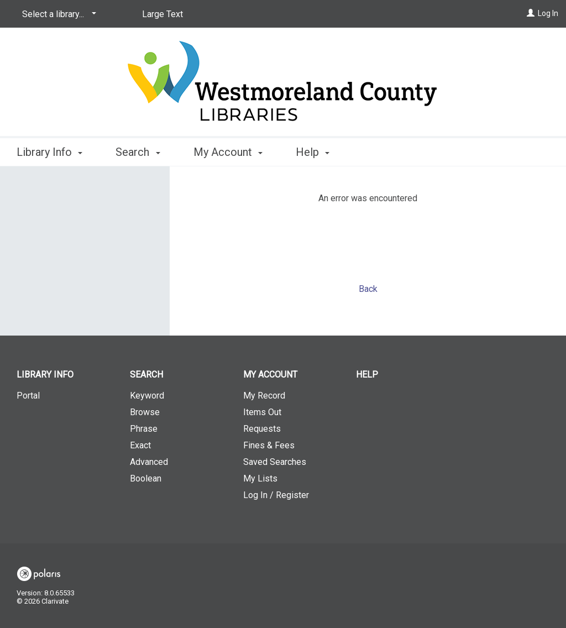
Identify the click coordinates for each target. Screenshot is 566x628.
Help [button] (312, 152)
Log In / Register (276, 495)
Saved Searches (274, 462)
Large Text (162, 14)
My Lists (260, 478)
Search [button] (138, 152)
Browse (145, 412)
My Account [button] (228, 152)
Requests (262, 428)
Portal (28, 395)
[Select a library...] (57, 14)
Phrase (144, 428)
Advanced (149, 462)
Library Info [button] (49, 152)
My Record (264, 395)
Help (367, 374)
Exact (140, 445)
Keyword (147, 395)
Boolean (145, 478)
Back (368, 289)
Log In (548, 13)
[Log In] (530, 13)
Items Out (262, 412)
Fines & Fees (269, 445)
